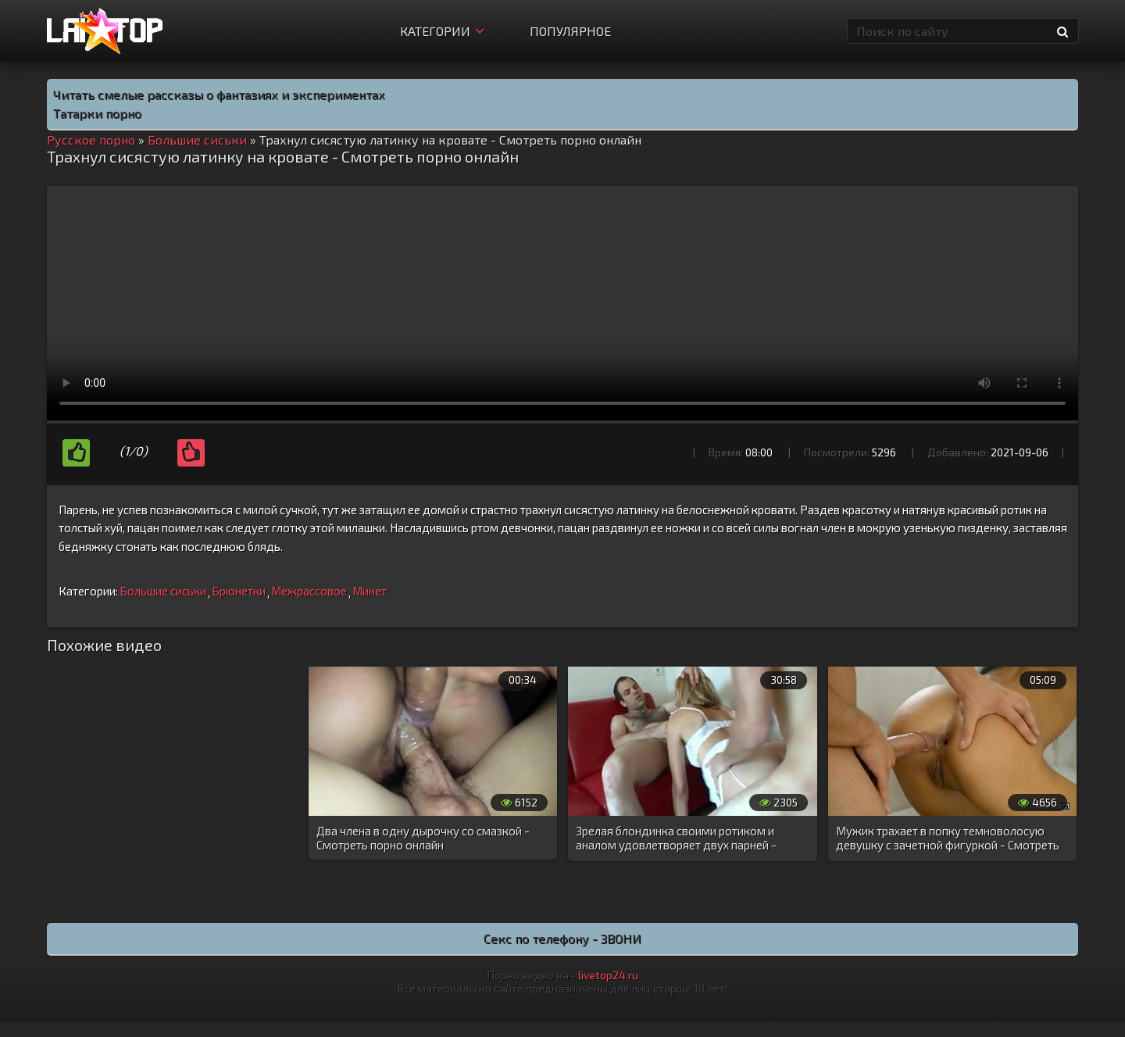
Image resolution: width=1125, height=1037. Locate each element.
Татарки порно (97, 112)
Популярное (570, 30)
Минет (369, 591)
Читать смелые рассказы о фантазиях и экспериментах (219, 94)
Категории (442, 30)
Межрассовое (309, 591)
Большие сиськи (163, 591)
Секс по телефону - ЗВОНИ (562, 938)
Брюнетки (239, 591)
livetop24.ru (608, 975)
